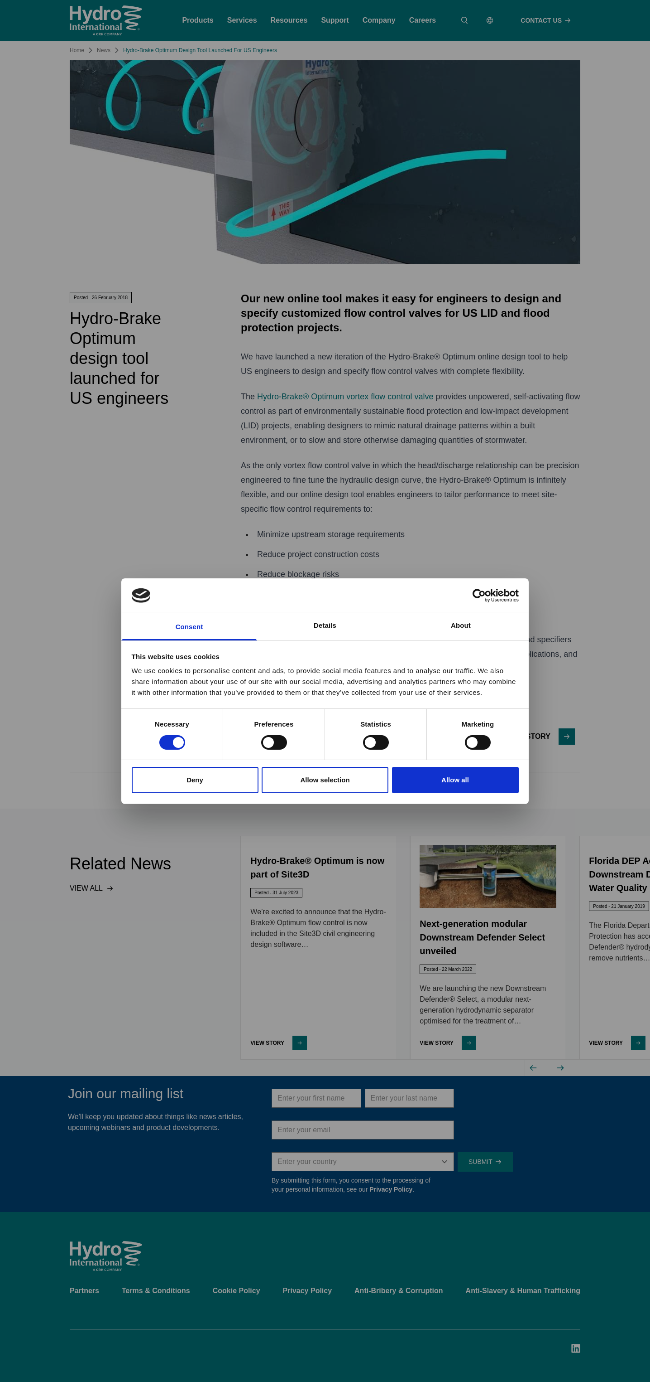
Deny (194, 780)
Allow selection (324, 780)
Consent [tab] (189, 626)
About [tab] (461, 625)
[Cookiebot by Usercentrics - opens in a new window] (479, 595)
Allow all (455, 780)
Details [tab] (325, 625)
